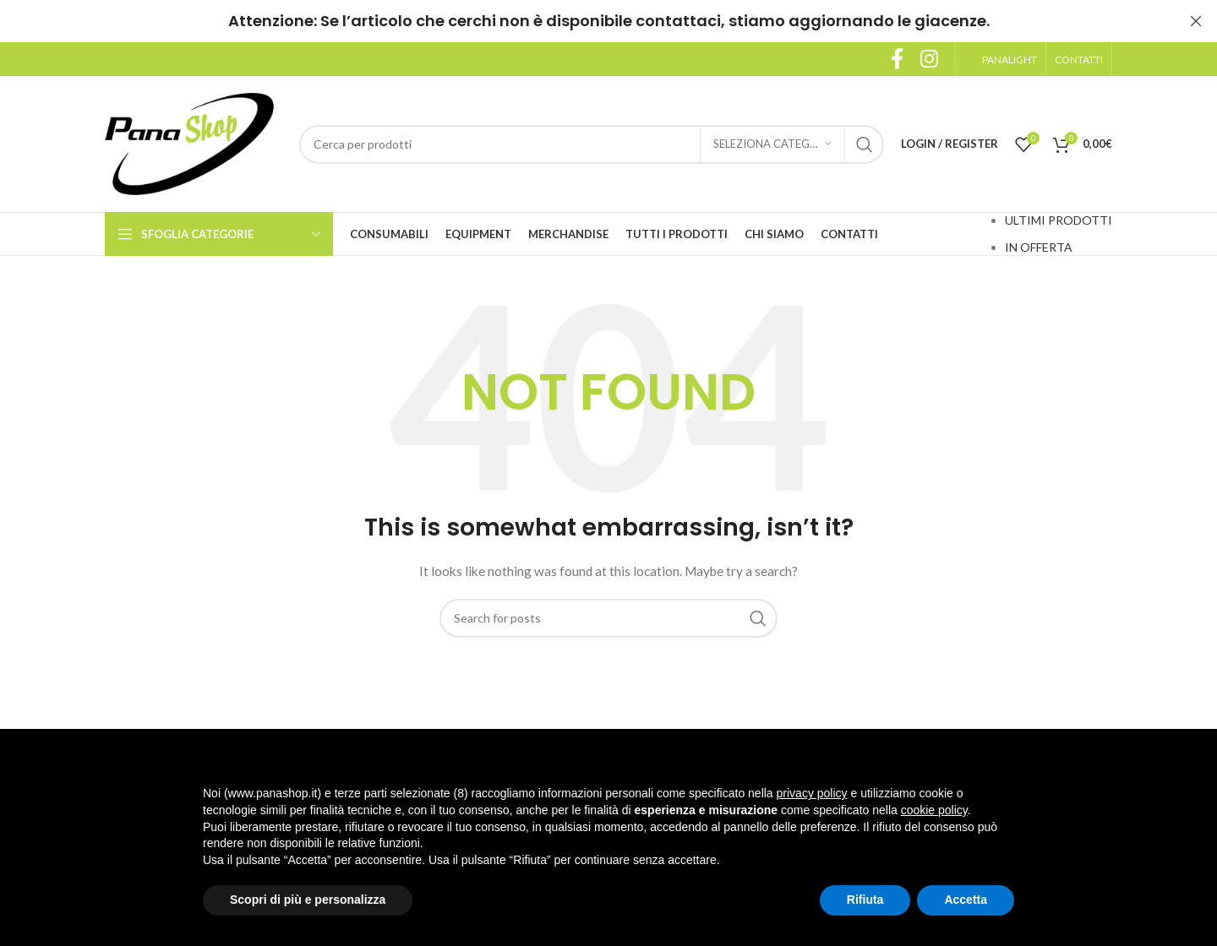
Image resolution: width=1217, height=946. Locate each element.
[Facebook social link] (897, 60)
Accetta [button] (965, 899)
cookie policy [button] (934, 810)
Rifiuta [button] (865, 899)
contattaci (678, 20)
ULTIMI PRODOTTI (1058, 220)
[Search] (591, 144)
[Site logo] (189, 142)
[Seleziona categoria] (772, 144)
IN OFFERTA (1038, 247)
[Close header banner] (1196, 21)
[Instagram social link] (929, 60)
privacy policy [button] (812, 793)
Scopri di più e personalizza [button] (307, 899)
